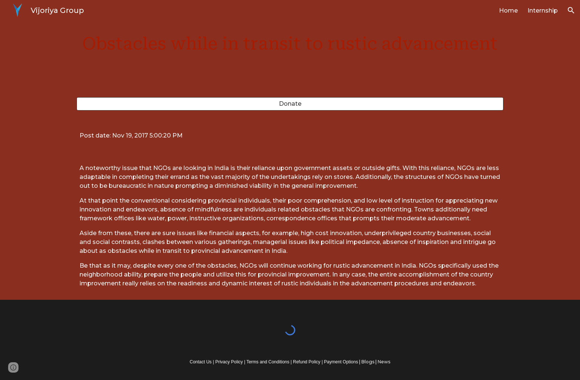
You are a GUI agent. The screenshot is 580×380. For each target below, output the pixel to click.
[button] (571, 10)
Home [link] (508, 10)
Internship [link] (542, 10)
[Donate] (290, 103)
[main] (290, 44)
